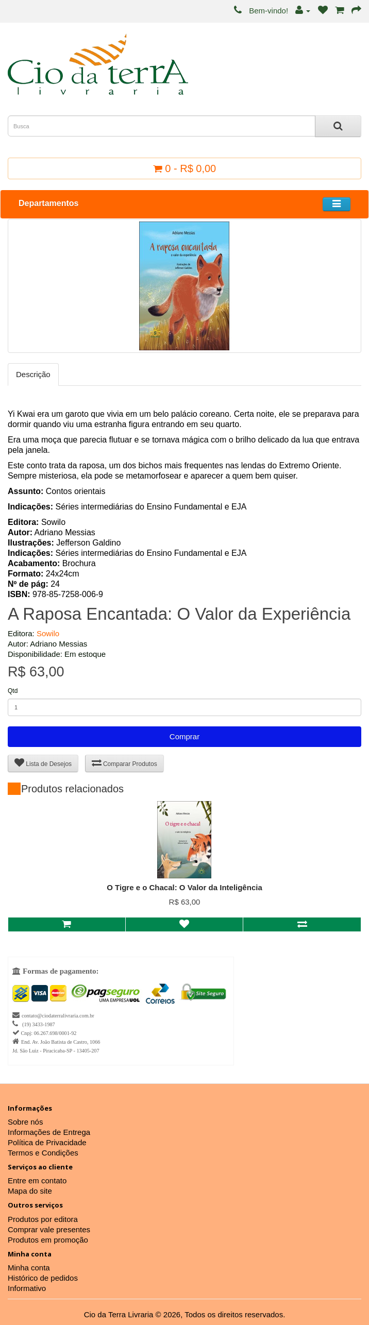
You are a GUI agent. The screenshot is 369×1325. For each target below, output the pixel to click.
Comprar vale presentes (49, 1229)
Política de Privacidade (47, 1142)
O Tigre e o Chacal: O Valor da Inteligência (184, 887)
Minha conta (29, 1267)
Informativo (27, 1288)
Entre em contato (37, 1180)
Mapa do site (30, 1190)
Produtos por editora (43, 1219)
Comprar (184, 736)
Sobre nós (25, 1121)
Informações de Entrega (49, 1132)
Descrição (33, 374)
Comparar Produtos (124, 763)
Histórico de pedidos (43, 1277)
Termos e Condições (43, 1152)
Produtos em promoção (48, 1239)
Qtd (13, 690)
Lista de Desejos (43, 763)
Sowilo (48, 633)
